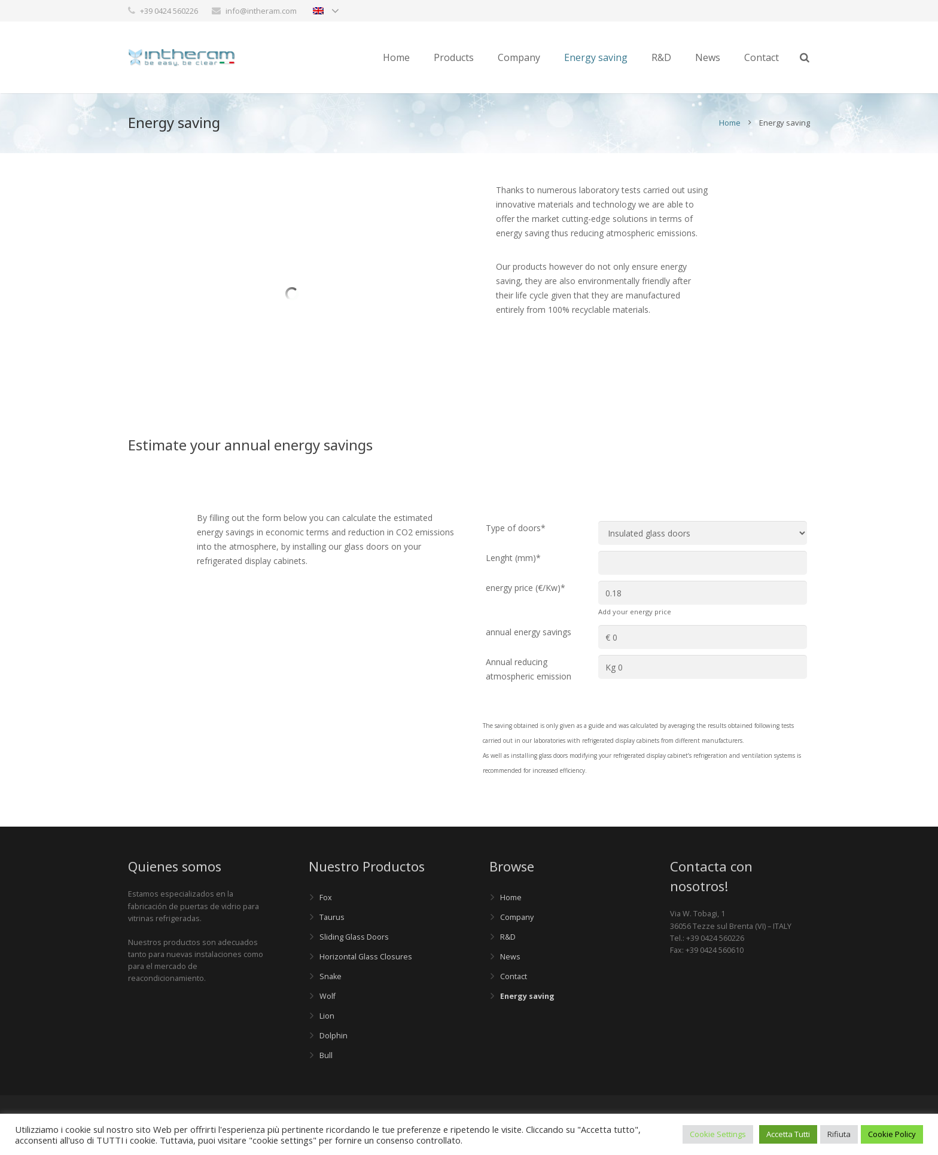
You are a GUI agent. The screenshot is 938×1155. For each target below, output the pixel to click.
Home (730, 122)
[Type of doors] (702, 533)
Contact (513, 976)
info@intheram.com (261, 10)
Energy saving (527, 996)
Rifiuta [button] (839, 1134)
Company (517, 917)
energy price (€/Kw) (525, 587)
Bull (326, 1055)
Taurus (332, 917)
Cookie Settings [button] (718, 1134)
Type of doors (516, 528)
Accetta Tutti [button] (788, 1134)
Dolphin (333, 1036)
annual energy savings (528, 632)
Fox (325, 897)
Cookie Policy (892, 1134)
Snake (330, 976)
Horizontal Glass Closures (365, 957)
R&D (508, 937)
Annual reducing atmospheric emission (528, 669)
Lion (326, 1016)
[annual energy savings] (702, 637)
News (510, 957)
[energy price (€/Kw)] (702, 593)
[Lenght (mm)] (702, 563)
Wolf (327, 996)
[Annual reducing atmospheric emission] (702, 667)
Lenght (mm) (513, 557)
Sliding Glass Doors (354, 937)
